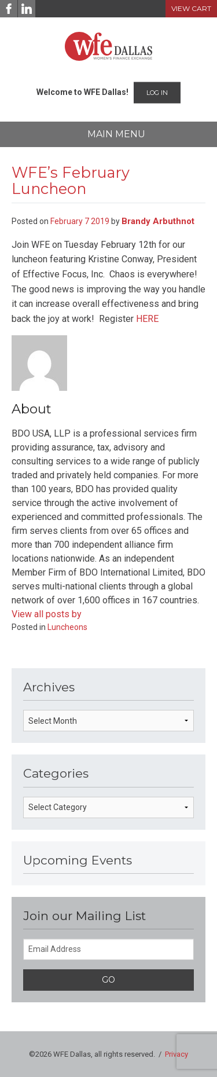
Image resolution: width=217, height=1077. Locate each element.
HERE (147, 318)
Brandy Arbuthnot (158, 221)
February (66, 221)
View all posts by (47, 614)
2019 (100, 221)
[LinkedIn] (26, 8)
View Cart (191, 8)
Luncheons (67, 627)
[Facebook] (8, 8)
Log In (157, 93)
